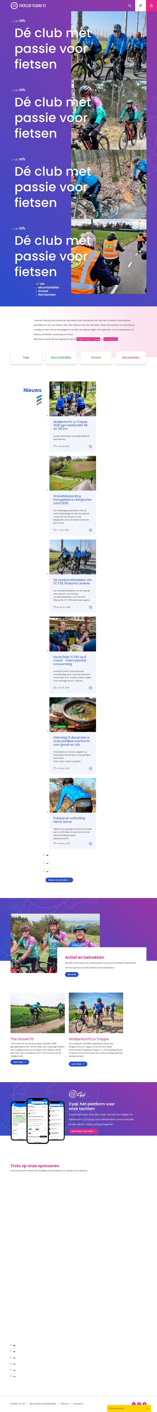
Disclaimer (78, 1403)
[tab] (47, 855)
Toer (26, 358)
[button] (48, 284)
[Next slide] (36, 284)
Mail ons (65, 1403)
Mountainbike (61, 358)
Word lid (72, 974)
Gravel (96, 358)
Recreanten (131, 358)
